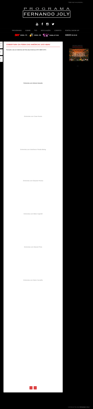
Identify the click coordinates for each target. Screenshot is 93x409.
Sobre (28, 30)
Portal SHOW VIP (72, 30)
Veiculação (46, 30)
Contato (57, 30)
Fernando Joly (85, 407)
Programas (17, 30)
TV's (35, 30)
